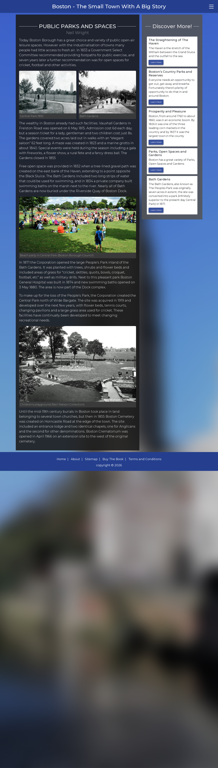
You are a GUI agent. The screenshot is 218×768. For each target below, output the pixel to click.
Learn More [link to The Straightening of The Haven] (156, 62)
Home (61, 459)
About (75, 459)
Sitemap (91, 459)
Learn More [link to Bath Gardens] (156, 210)
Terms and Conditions (144, 459)
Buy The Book (113, 459)
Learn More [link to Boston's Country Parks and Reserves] (156, 102)
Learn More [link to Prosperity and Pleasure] (156, 142)
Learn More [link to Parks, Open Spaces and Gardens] (156, 170)
